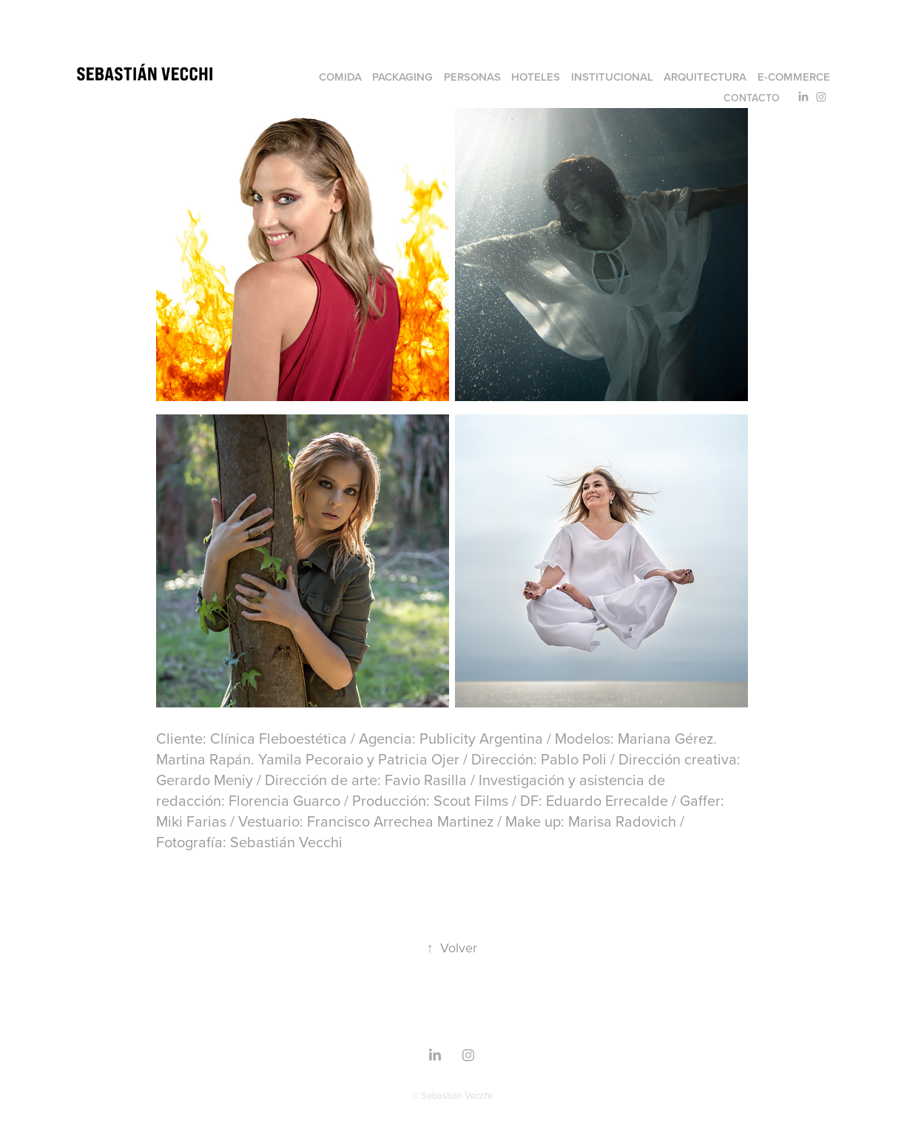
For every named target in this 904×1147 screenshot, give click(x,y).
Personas (472, 76)
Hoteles (535, 76)
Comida (340, 76)
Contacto (751, 97)
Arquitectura (705, 76)
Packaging (402, 76)
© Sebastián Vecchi (451, 1095)
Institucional (612, 76)
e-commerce (794, 76)
